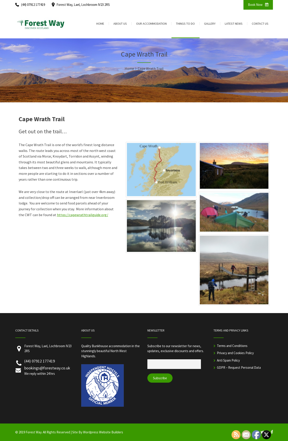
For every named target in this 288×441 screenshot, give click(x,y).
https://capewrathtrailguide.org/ (82, 215)
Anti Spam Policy (228, 360)
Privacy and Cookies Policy (235, 353)
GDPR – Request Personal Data (239, 367)
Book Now (258, 4)
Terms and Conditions (232, 346)
